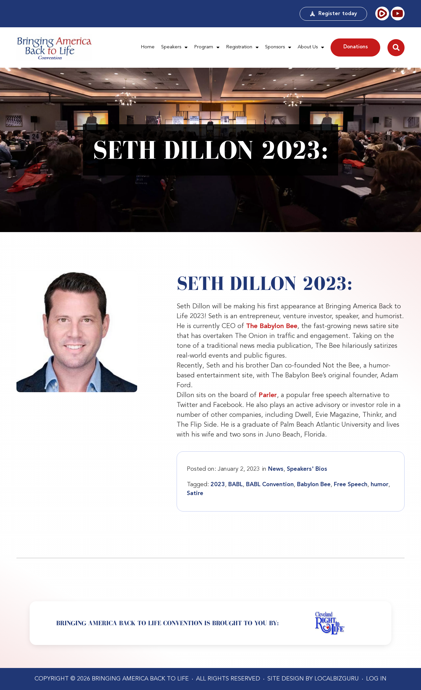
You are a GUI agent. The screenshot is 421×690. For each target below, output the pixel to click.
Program (206, 47)
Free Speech (350, 485)
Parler (268, 395)
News (276, 469)
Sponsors (278, 47)
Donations (355, 47)
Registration (242, 47)
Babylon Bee (314, 485)
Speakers (174, 47)
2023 (217, 485)
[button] (396, 47)
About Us (311, 47)
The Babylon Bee (271, 326)
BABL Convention (270, 485)
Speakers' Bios (307, 469)
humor (379, 485)
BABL (235, 485)
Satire (195, 493)
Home (148, 47)
